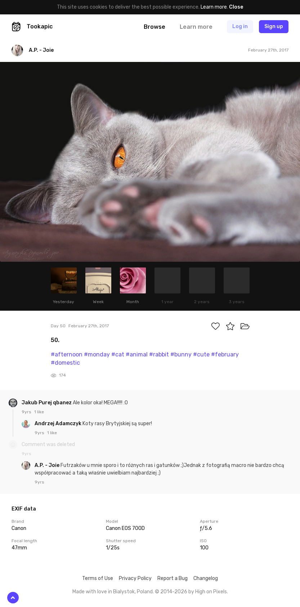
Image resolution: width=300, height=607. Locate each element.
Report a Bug (172, 578)
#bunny (181, 354)
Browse (154, 26)
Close (236, 7)
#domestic (65, 362)
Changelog (205, 578)
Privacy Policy (135, 578)
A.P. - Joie (48, 465)
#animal (137, 354)
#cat (117, 354)
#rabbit (159, 354)
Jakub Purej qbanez (47, 403)
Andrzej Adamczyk (58, 424)
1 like (39, 411)
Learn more (214, 7)
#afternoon (66, 354)
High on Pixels (211, 592)
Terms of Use (97, 578)
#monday (97, 354)
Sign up (273, 26)
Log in (240, 26)
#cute (201, 354)
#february (225, 354)
